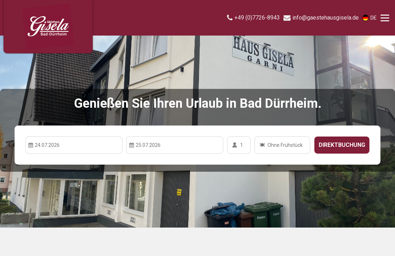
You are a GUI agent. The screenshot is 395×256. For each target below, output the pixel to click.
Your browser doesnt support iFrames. (197, 128)
